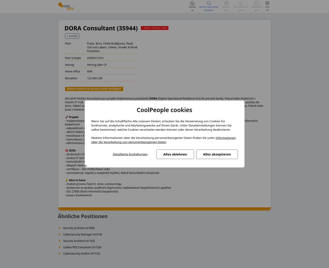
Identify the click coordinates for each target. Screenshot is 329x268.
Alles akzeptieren (217, 154)
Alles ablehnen (175, 154)
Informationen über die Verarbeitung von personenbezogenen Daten (163, 140)
